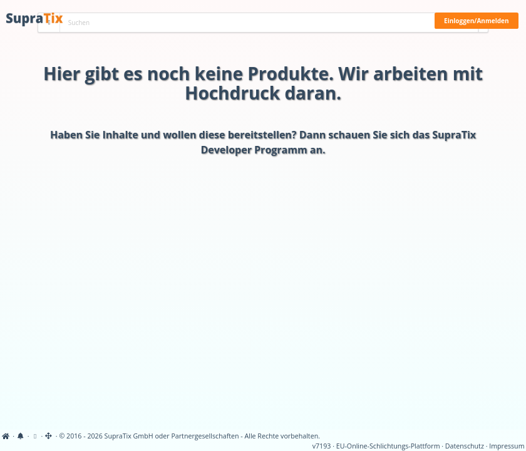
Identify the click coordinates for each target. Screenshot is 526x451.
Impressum (506, 446)
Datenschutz (464, 446)
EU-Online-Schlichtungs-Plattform (388, 446)
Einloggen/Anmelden (476, 20)
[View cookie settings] (35, 436)
